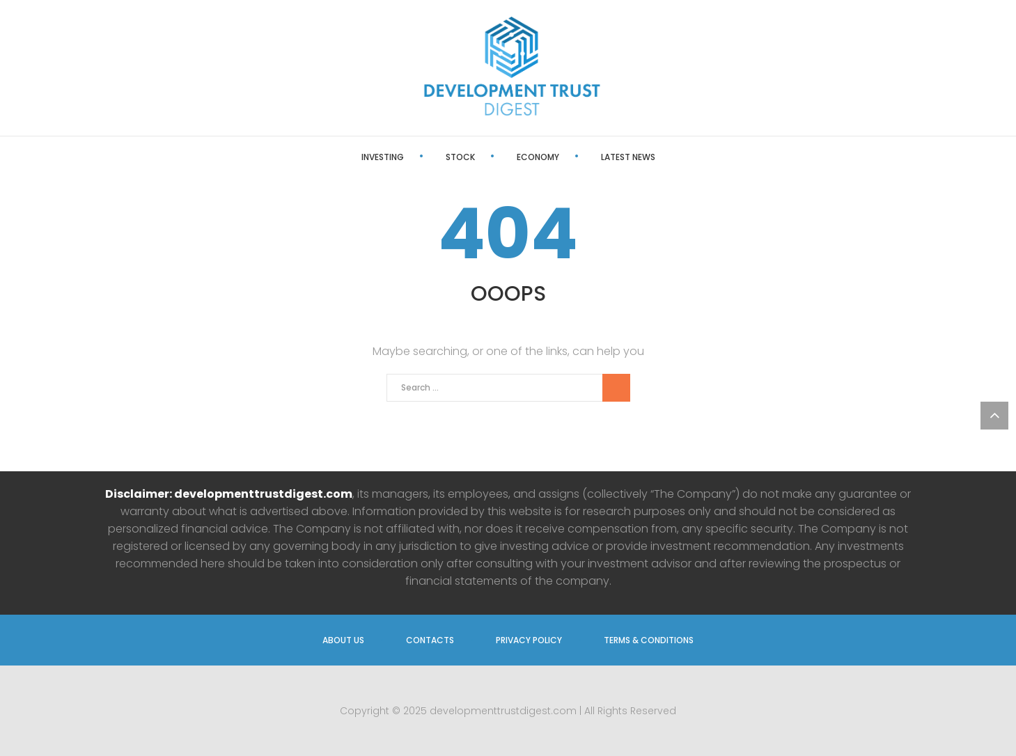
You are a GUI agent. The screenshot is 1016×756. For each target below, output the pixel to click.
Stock (460, 157)
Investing (382, 157)
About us (343, 640)
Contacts (430, 640)
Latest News (628, 157)
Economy (538, 157)
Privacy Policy (529, 640)
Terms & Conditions (649, 640)
